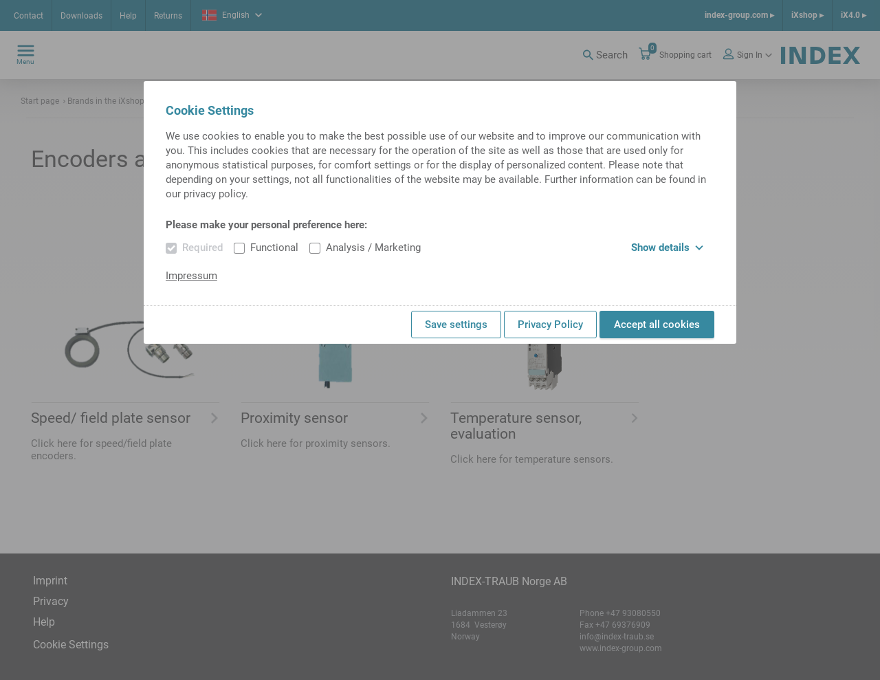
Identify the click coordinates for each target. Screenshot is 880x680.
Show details (667, 247)
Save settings (456, 324)
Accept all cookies (657, 324)
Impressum (191, 276)
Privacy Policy (550, 324)
